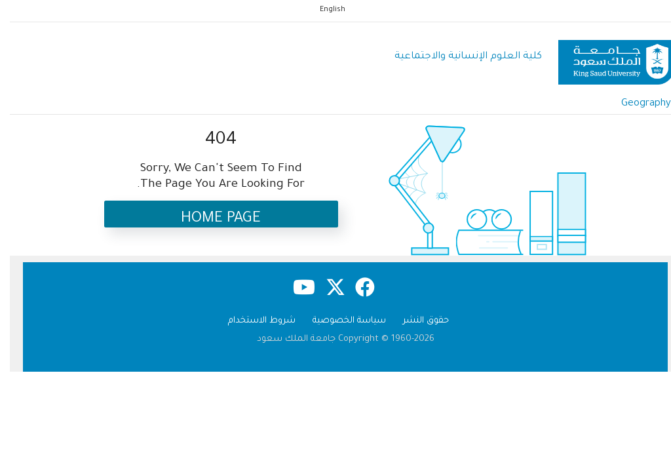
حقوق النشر (416, 321)
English (323, 10)
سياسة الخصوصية (339, 321)
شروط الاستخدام (252, 321)
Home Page (211, 219)
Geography (636, 103)
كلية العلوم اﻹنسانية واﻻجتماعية (458, 56)
